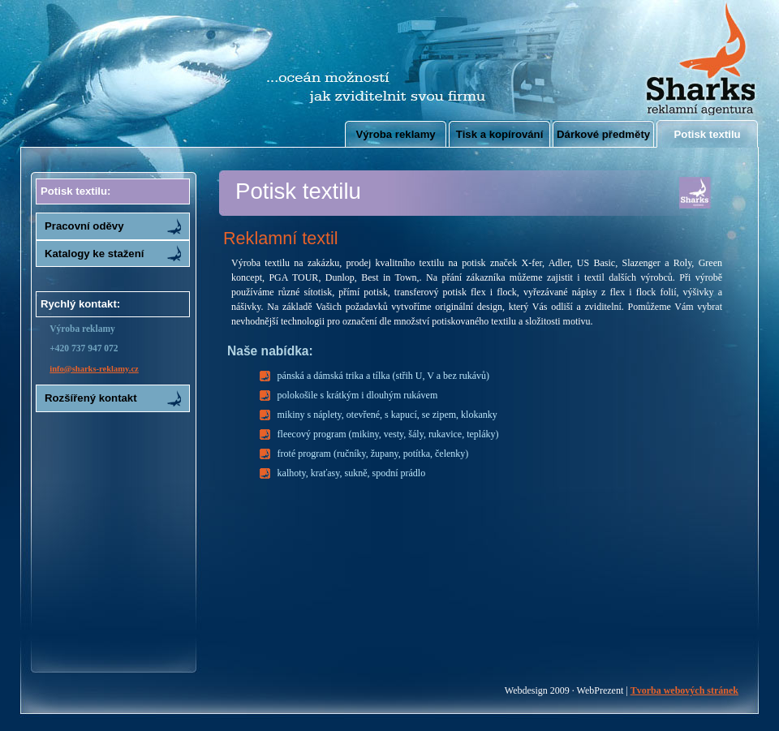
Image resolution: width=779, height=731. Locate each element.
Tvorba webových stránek (684, 690)
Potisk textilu (707, 134)
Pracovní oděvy (84, 226)
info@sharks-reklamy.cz (94, 368)
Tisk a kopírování (500, 134)
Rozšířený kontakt (91, 398)
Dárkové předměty (603, 134)
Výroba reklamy (395, 134)
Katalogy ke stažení (94, 253)
